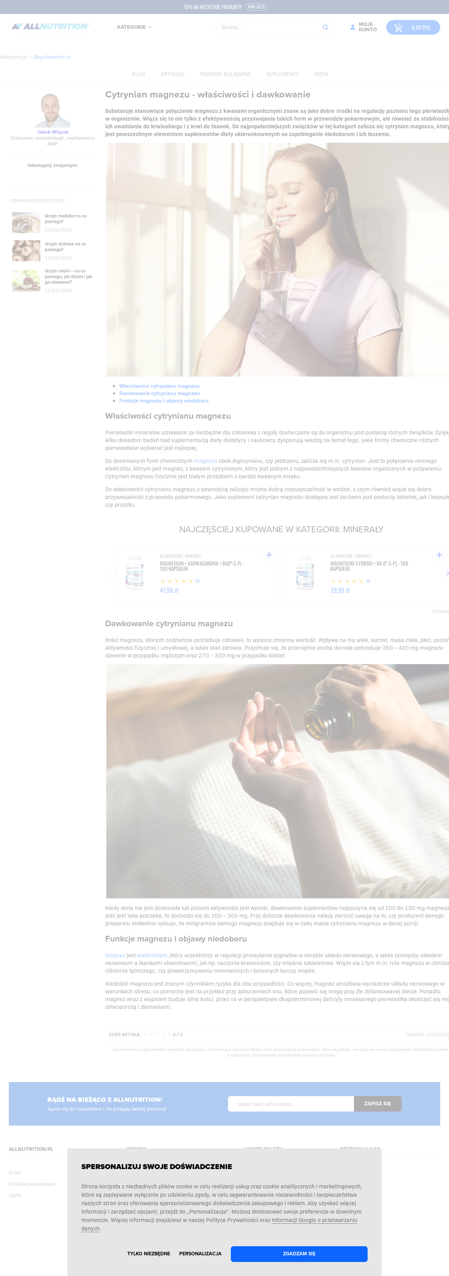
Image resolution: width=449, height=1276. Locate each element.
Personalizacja (200, 1254)
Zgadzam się (299, 1254)
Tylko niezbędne (148, 1254)
